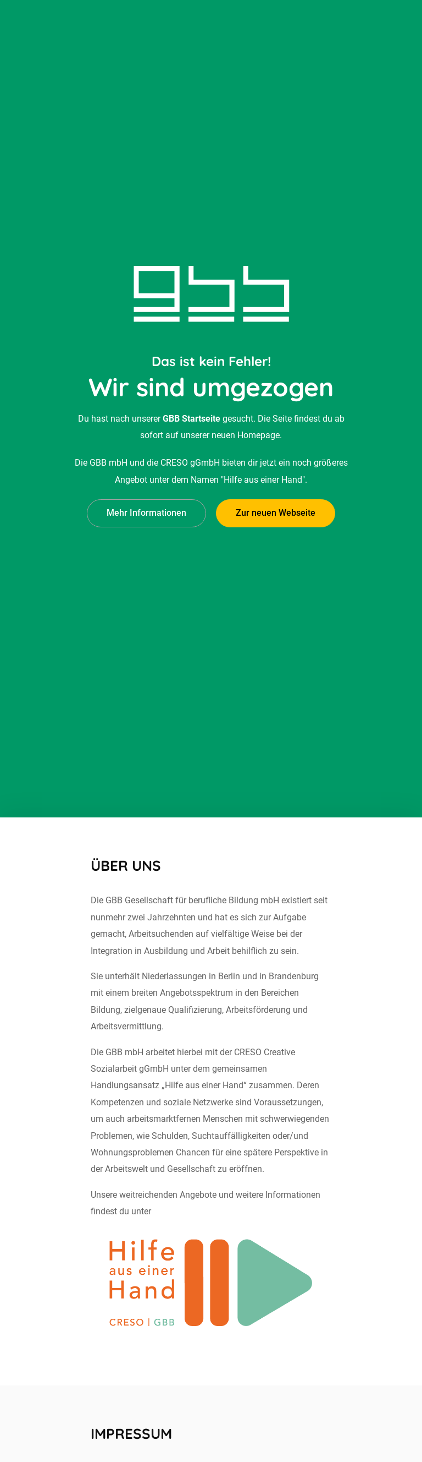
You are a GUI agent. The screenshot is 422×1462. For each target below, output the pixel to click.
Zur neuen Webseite (275, 493)
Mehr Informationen (146, 493)
